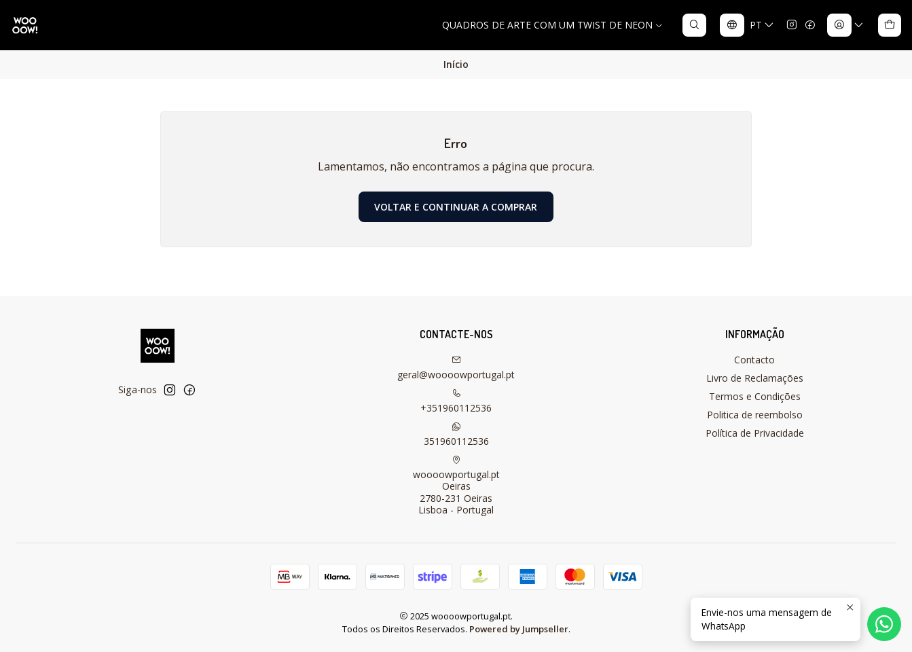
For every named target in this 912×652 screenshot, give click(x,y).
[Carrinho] (889, 25)
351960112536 (456, 435)
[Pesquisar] (694, 25)
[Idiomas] (747, 25)
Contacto (754, 359)
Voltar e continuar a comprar (455, 206)
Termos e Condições (755, 396)
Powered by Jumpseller (518, 629)
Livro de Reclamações (754, 378)
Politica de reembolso (755, 414)
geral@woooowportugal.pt (456, 368)
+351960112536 (456, 401)
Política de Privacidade (755, 433)
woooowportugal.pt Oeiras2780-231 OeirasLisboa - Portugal (456, 486)
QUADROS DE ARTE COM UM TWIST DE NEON (552, 24)
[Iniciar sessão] (845, 25)
